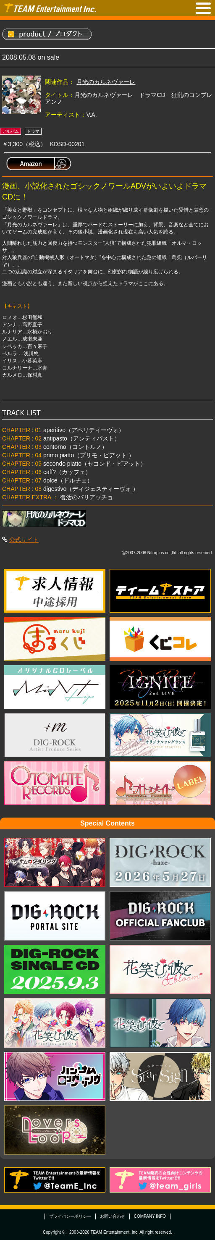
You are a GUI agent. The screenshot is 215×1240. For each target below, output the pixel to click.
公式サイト (24, 539)
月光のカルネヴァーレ (105, 82)
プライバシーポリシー (70, 1216)
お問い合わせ (112, 1216)
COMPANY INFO (150, 1216)
